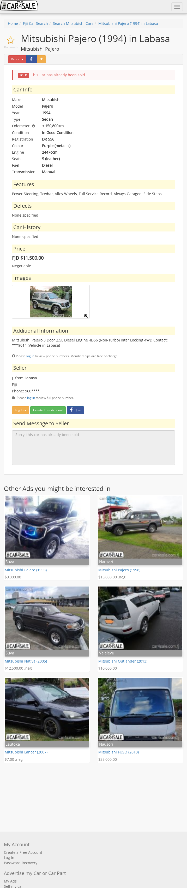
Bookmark (11, 47)
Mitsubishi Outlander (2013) (122, 661)
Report (17, 59)
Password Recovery (20, 862)
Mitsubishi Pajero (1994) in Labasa (128, 23)
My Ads (10, 881)
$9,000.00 (13, 576)
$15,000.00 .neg (111, 576)
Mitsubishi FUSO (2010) (118, 752)
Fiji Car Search (35, 23)
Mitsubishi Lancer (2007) (26, 752)
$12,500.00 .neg (18, 668)
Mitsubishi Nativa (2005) (26, 661)
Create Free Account (48, 410)
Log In (20, 410)
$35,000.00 (107, 759)
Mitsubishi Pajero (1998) (119, 569)
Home (13, 23)
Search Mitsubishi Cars (73, 23)
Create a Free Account (23, 852)
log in (30, 356)
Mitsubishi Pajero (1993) (26, 569)
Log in (9, 857)
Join (74, 410)
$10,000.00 (107, 668)
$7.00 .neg (14, 759)
